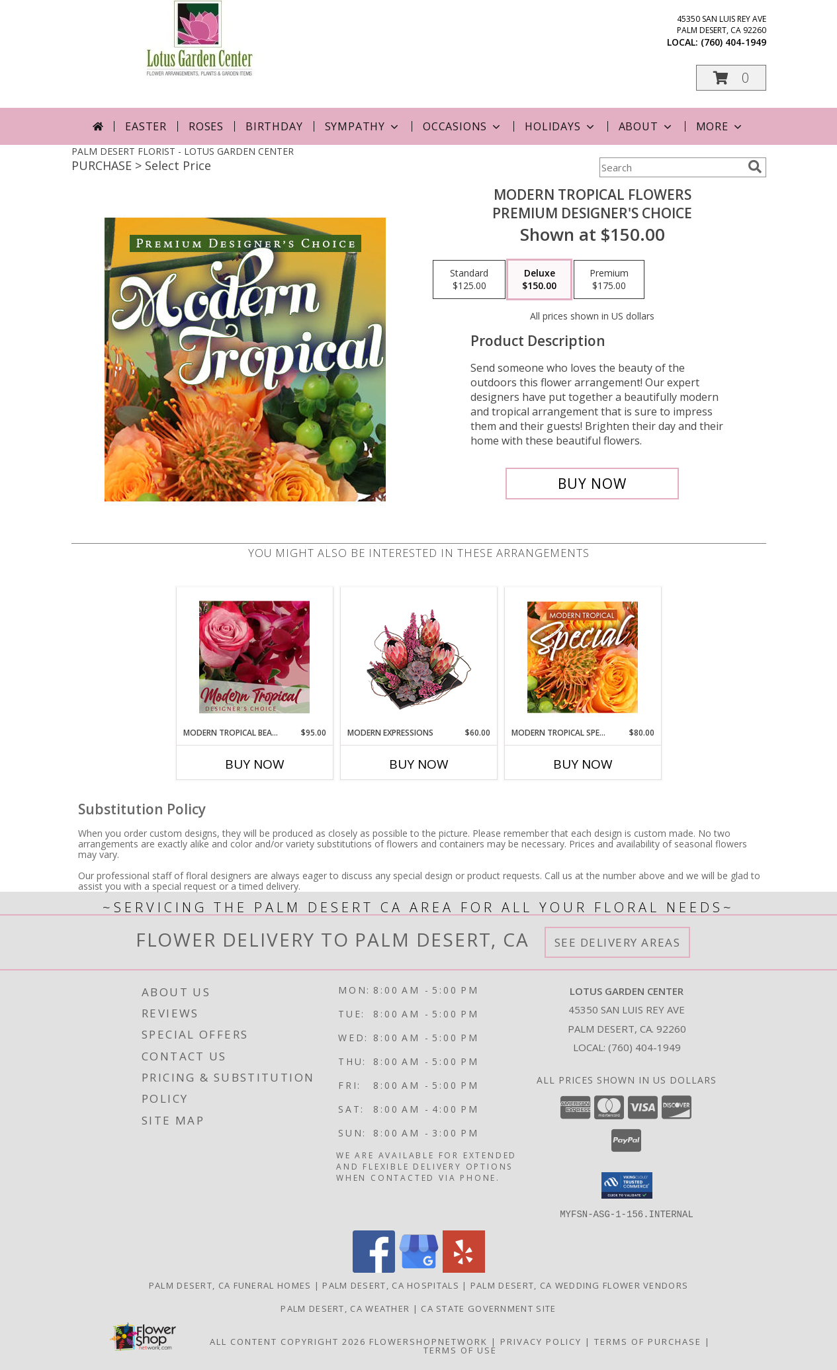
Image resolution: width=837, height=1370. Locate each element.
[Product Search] (671, 167)
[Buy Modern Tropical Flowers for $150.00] (593, 483)
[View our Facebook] (374, 1268)
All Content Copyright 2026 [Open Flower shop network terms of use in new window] (288, 1341)
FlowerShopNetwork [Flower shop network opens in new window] (428, 1341)
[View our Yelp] (464, 1268)
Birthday (273, 126)
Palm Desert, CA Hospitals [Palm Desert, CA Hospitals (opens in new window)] (390, 1285)
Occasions (463, 126)
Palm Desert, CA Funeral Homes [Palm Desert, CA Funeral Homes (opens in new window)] (230, 1285)
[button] (731, 78)
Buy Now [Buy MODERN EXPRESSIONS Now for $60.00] (419, 764)
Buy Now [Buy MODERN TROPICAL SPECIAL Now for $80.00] (583, 764)
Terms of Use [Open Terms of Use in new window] (460, 1349)
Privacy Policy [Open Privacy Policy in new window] (541, 1341)
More (720, 126)
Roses (206, 126)
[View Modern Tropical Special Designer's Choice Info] (582, 657)
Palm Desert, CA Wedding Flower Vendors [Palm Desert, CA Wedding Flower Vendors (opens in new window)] (579, 1285)
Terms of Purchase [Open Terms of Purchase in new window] (647, 1341)
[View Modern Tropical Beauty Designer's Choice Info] (254, 656)
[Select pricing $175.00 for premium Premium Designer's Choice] (609, 280)
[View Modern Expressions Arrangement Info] (418, 657)
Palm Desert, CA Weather (345, 1308)
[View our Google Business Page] (419, 1268)
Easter (146, 126)
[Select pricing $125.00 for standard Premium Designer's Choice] (469, 280)
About (646, 126)
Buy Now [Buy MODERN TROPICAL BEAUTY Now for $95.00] (255, 764)
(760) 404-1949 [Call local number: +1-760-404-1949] (733, 42)
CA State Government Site (488, 1308)
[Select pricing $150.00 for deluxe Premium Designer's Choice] (539, 280)
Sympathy (363, 126)
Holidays (560, 126)
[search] (755, 166)
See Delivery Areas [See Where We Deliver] (617, 942)
